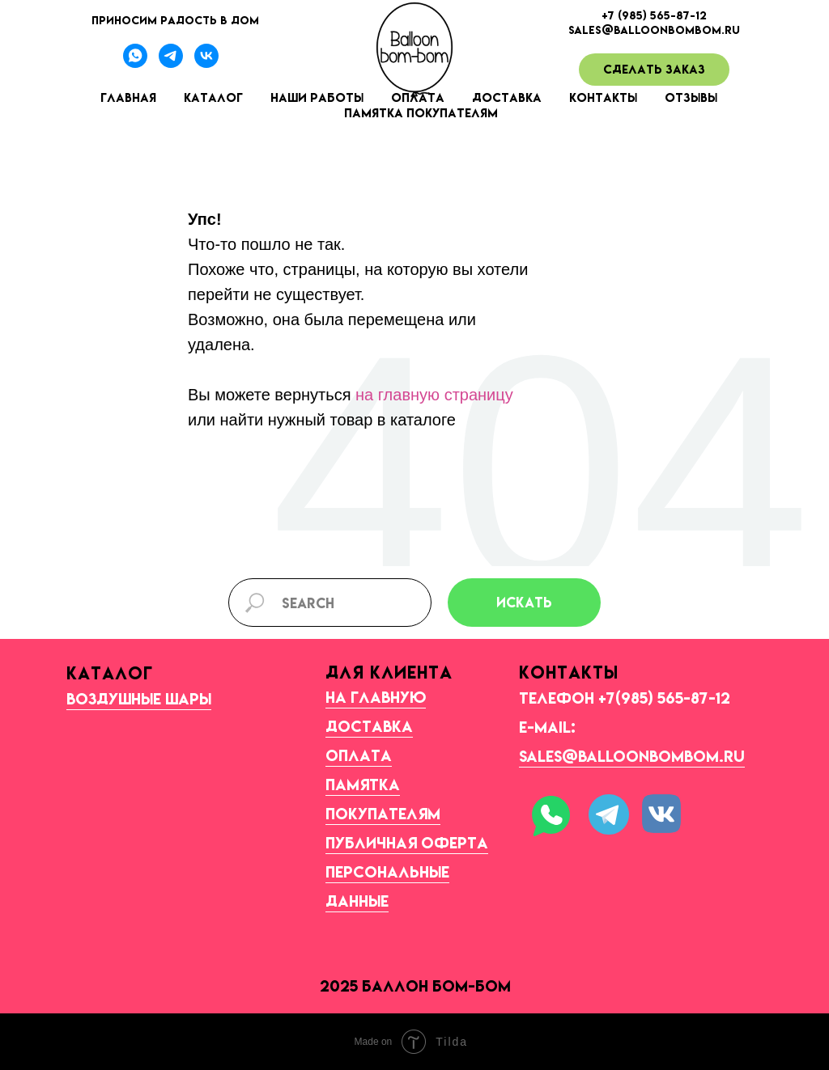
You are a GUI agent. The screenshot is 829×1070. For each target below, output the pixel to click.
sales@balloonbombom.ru (632, 756)
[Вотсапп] (135, 63)
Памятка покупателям (421, 113)
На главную (375, 697)
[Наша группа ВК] (206, 63)
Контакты (603, 97)
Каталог (213, 97)
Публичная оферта (406, 842)
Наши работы (316, 97)
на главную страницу (434, 395)
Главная (128, 97)
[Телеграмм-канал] (171, 63)
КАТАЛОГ (109, 673)
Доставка (507, 97)
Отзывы (691, 97)
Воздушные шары (138, 698)
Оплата (358, 755)
